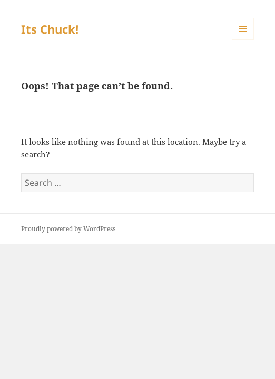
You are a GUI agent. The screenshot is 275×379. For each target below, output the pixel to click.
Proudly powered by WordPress (68, 228)
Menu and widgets (243, 39)
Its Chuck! (49, 29)
